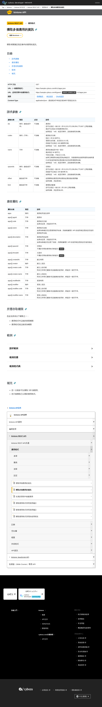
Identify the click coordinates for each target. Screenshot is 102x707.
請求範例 (13, 348)
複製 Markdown (14, 35)
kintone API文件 (19, 7)
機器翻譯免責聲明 (84, 628)
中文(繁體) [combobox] (82, 696)
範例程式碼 (14, 366)
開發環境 (45, 628)
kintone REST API (34, 7)
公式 (10, 594)
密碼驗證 (40, 96)
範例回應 (13, 357)
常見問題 (81, 623)
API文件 (45, 619)
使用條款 (81, 619)
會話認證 (49, 96)
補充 (13, 74)
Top (3, 7)
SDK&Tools (46, 624)
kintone (9, 7)
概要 (43, 615)
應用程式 (45, 7)
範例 (13, 70)
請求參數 (15, 59)
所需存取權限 (17, 66)
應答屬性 (15, 62)
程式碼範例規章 (83, 614)
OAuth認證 (60, 96)
